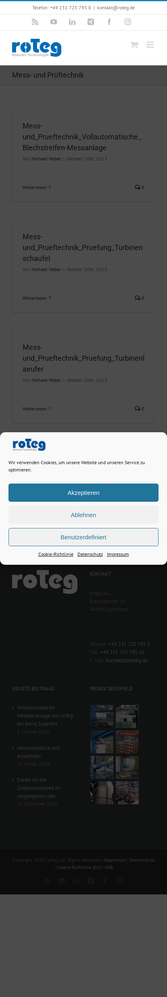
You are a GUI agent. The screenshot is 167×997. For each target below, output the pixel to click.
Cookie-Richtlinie (55, 555)
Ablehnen (83, 515)
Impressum (118, 555)
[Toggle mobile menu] (150, 44)
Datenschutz (90, 555)
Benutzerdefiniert (83, 537)
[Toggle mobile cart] (134, 44)
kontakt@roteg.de (116, 7)
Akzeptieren (83, 493)
